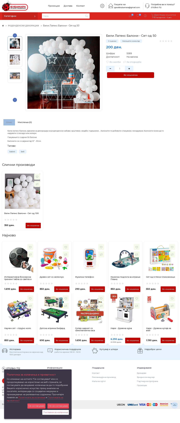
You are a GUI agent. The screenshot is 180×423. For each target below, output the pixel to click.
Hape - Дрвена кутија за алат (159, 337)
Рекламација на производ (104, 391)
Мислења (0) (27, 122)
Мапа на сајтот (99, 395)
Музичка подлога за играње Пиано (122, 279)
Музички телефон (85, 278)
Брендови (141, 387)
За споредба (132, 62)
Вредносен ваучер (146, 391)
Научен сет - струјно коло (18, 336)
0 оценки (112, 41)
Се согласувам (36, 406)
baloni (12, 152)
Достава (66, 6)
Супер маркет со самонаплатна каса (86, 337)
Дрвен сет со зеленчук (52, 278)
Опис (10, 122)
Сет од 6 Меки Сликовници (154, 279)
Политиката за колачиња (31, 397)
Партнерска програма (147, 395)
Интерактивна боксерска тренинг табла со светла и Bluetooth (18, 280)
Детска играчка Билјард (53, 336)
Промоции (53, 6)
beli (22, 152)
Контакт (78, 6)
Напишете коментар (131, 41)
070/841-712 (156, 7)
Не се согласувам (58, 406)
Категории (10, 16)
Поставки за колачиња (55, 412)
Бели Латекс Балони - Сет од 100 (22, 214)
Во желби (113, 62)
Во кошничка (150, 68)
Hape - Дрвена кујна (122, 336)
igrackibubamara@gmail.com (128, 7)
